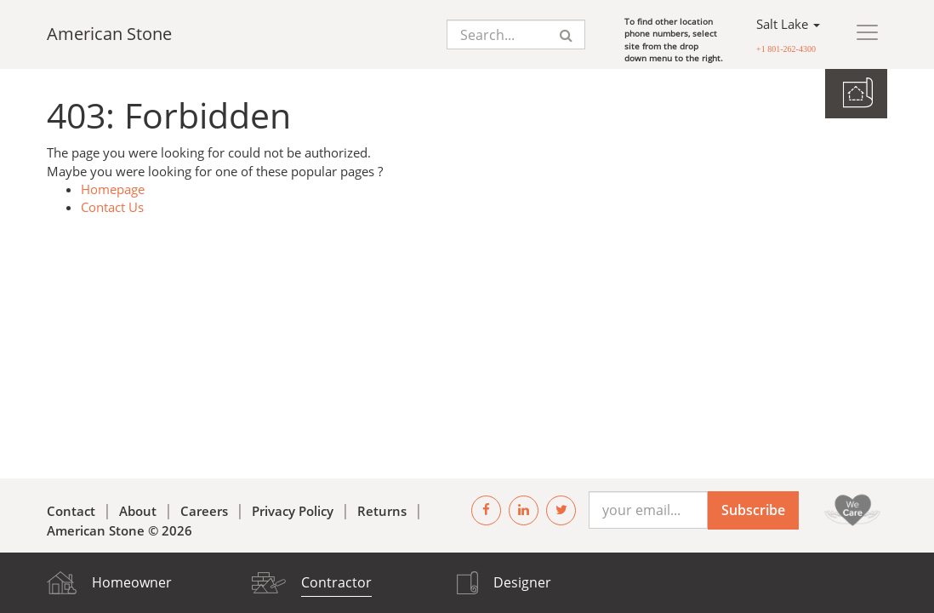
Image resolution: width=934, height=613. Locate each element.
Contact (71, 510)
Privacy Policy (292, 510)
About (138, 510)
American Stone (109, 33)
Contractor (336, 582)
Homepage (113, 189)
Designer (522, 582)
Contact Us (112, 206)
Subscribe (753, 510)
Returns (382, 510)
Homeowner (132, 582)
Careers (204, 510)
